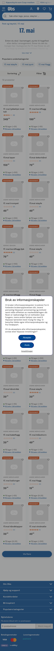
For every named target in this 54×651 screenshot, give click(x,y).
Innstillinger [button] (27, 351)
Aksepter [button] (27, 337)
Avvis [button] (27, 345)
